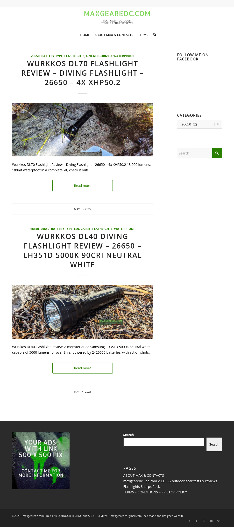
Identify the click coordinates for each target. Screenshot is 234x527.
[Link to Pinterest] (218, 521)
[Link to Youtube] (211, 521)
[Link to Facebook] (189, 521)
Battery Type (52, 56)
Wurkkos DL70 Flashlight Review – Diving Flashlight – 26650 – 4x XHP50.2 (82, 73)
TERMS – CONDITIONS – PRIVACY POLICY (155, 492)
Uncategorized (99, 56)
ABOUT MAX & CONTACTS (143, 475)
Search (128, 434)
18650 (34, 229)
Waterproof (124, 56)
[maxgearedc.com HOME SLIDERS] (117, 18)
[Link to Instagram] (203, 521)
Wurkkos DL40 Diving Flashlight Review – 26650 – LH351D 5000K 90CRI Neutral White (82, 250)
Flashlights (74, 56)
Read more (82, 185)
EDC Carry (82, 229)
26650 (35, 56)
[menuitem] (85, 35)
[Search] (153, 35)
